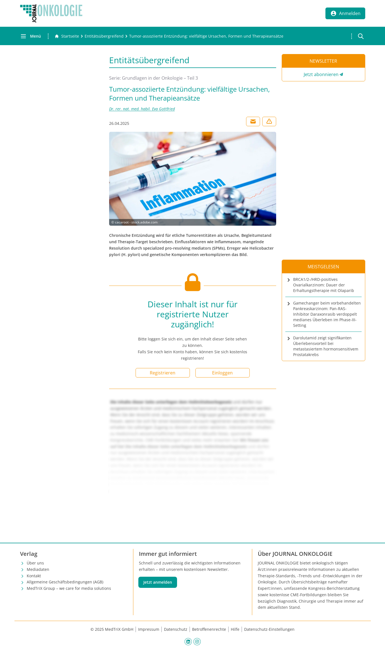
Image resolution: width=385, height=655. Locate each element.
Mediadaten (38, 569)
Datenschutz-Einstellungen (269, 629)
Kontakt (34, 575)
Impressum (148, 629)
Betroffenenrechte (209, 629)
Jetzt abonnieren (321, 74)
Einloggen (222, 373)
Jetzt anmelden (157, 582)
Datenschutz (175, 629)
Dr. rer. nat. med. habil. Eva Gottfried (142, 108)
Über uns (35, 563)
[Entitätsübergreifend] (104, 36)
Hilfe (235, 629)
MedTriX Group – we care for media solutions (69, 588)
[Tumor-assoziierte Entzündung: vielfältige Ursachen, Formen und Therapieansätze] (206, 36)
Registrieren (162, 373)
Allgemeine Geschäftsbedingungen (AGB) (65, 582)
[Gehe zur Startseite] (67, 36)
